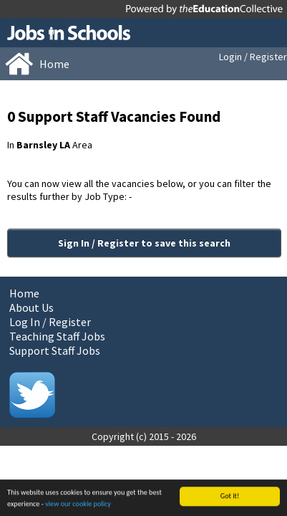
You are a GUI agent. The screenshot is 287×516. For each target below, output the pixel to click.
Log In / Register (50, 322)
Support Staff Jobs (54, 350)
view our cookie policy (78, 504)
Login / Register (253, 56)
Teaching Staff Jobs (57, 336)
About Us (31, 307)
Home (24, 293)
